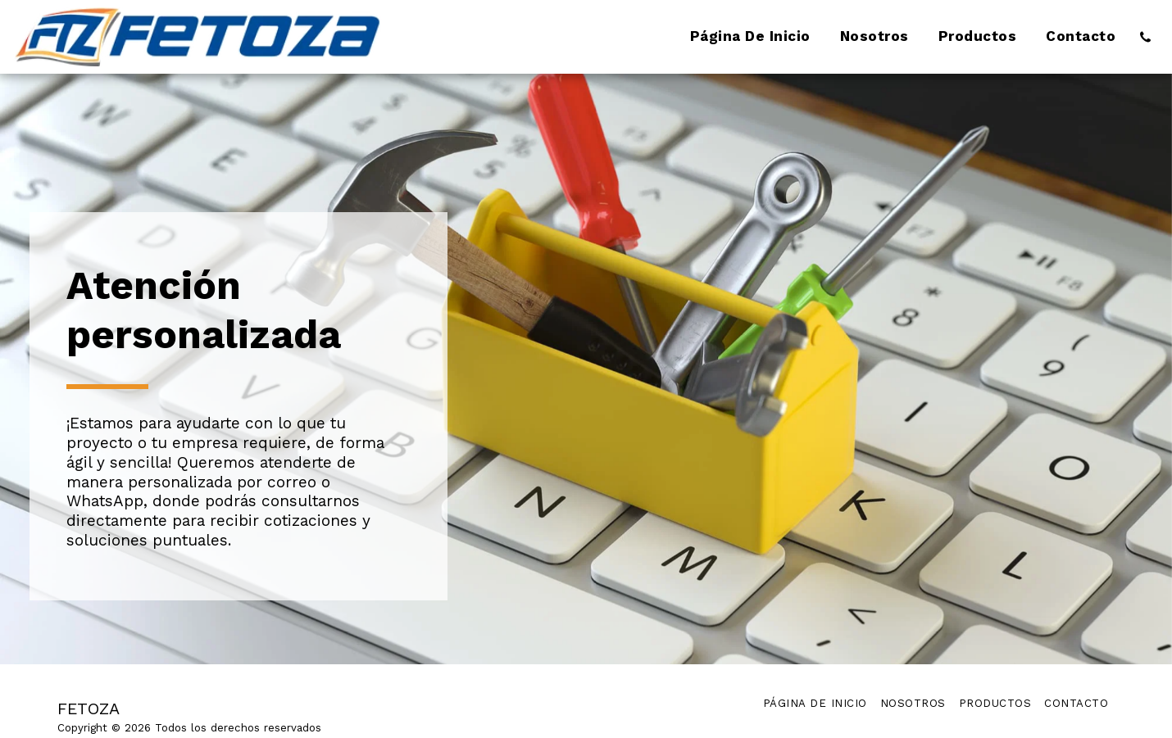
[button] (1145, 36)
